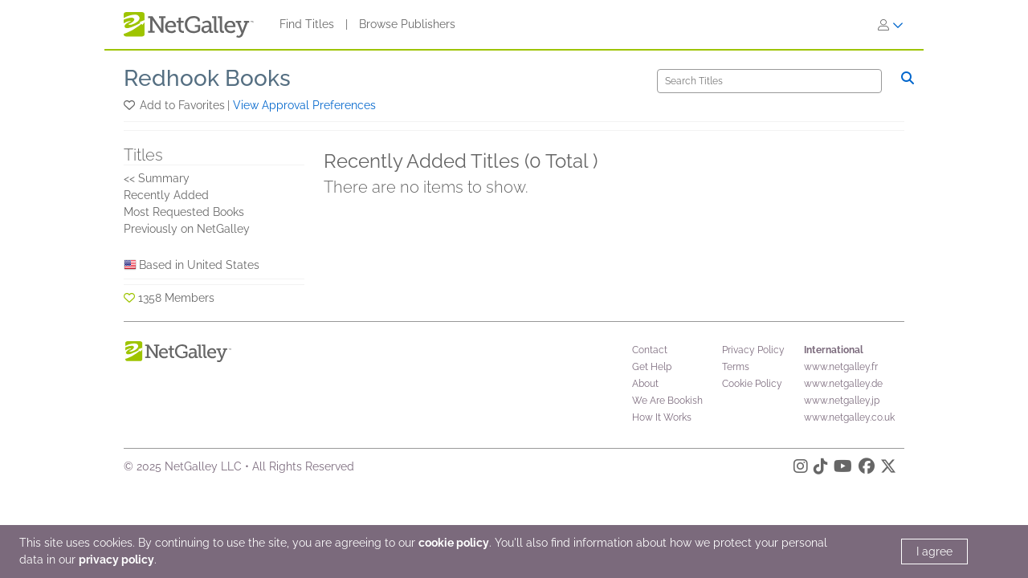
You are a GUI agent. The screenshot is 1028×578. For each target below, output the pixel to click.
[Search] (769, 81)
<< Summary (157, 178)
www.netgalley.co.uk (849, 417)
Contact (649, 350)
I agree (934, 551)
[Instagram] (800, 468)
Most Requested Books (184, 212)
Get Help (651, 366)
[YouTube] (843, 468)
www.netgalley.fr (841, 366)
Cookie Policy (752, 383)
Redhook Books (207, 78)
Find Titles (306, 24)
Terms (735, 366)
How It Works (661, 417)
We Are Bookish (667, 400)
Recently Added (166, 195)
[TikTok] (821, 468)
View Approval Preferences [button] (304, 105)
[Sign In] (890, 25)
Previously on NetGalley (187, 228)
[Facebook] (867, 468)
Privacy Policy (753, 350)
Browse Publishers (407, 24)
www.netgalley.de (843, 383)
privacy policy (116, 559)
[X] (888, 468)
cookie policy (453, 542)
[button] (130, 105)
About (645, 383)
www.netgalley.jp (841, 400)
